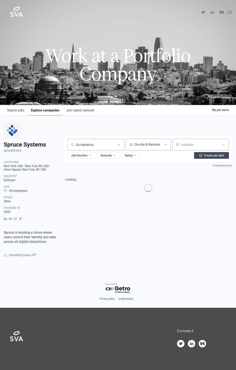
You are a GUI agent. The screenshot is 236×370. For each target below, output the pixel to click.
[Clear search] (118, 144)
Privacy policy (107, 298)
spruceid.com (12, 150)
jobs (15, 110)
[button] (81, 155)
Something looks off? (20, 255)
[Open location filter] (223, 144)
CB (229, 12)
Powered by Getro (222, 165)
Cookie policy (125, 298)
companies (45, 110)
